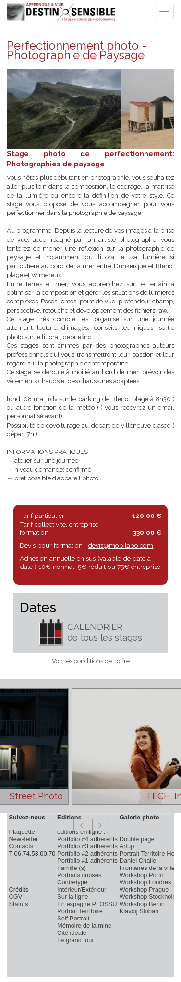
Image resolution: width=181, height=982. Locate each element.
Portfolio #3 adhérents (87, 846)
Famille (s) (71, 867)
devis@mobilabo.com (120, 545)
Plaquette (22, 831)
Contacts (21, 846)
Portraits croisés (79, 875)
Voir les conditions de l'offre (91, 661)
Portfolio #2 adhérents (87, 853)
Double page (137, 839)
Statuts (18, 903)
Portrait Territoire (80, 911)
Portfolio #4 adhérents (87, 839)
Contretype (72, 882)
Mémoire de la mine (84, 925)
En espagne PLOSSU (87, 903)
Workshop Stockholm (149, 896)
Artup (127, 846)
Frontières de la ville (147, 867)
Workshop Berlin (142, 903)
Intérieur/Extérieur (81, 889)
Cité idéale (71, 932)
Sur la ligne (72, 896)
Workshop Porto (142, 875)
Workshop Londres (145, 882)
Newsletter (23, 839)
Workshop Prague (144, 889)
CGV (15, 896)
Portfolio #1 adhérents (87, 860)
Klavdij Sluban (139, 911)
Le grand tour (75, 940)
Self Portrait (73, 918)
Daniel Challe (138, 860)
